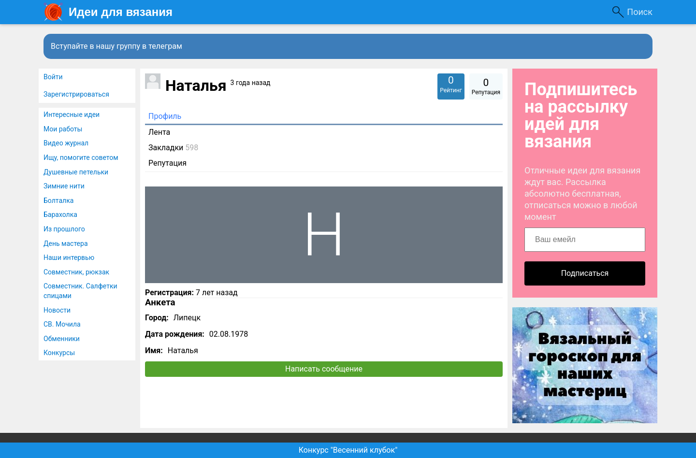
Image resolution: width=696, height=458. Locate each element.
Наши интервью (69, 257)
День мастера (66, 243)
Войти (53, 77)
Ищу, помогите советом (81, 157)
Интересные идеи (72, 114)
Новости (57, 310)
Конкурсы (59, 353)
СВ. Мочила (62, 324)
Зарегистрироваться (76, 94)
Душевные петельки (76, 172)
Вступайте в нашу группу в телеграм (116, 46)
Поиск (639, 12)
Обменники (62, 339)
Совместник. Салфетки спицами (80, 291)
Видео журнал (66, 143)
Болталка (58, 200)
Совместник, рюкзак (76, 272)
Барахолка (60, 214)
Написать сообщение (323, 368)
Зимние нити (64, 186)
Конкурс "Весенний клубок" (348, 450)
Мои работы (63, 129)
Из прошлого (64, 229)
